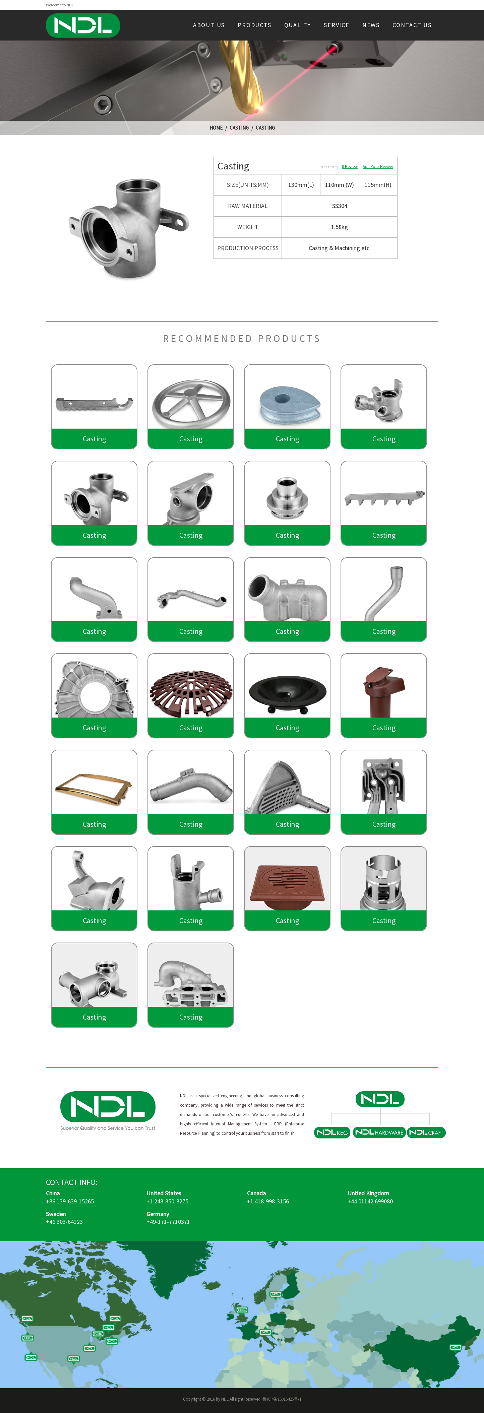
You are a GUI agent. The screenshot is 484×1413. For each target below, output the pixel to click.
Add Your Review (378, 166)
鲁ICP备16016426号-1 (281, 1399)
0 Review (350, 166)
